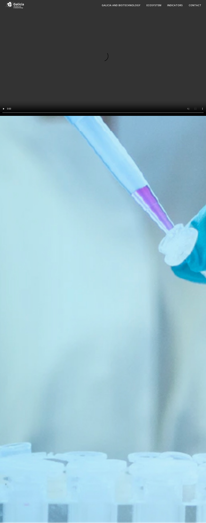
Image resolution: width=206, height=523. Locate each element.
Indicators (175, 5)
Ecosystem (153, 5)
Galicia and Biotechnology (120, 5)
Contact (195, 5)
